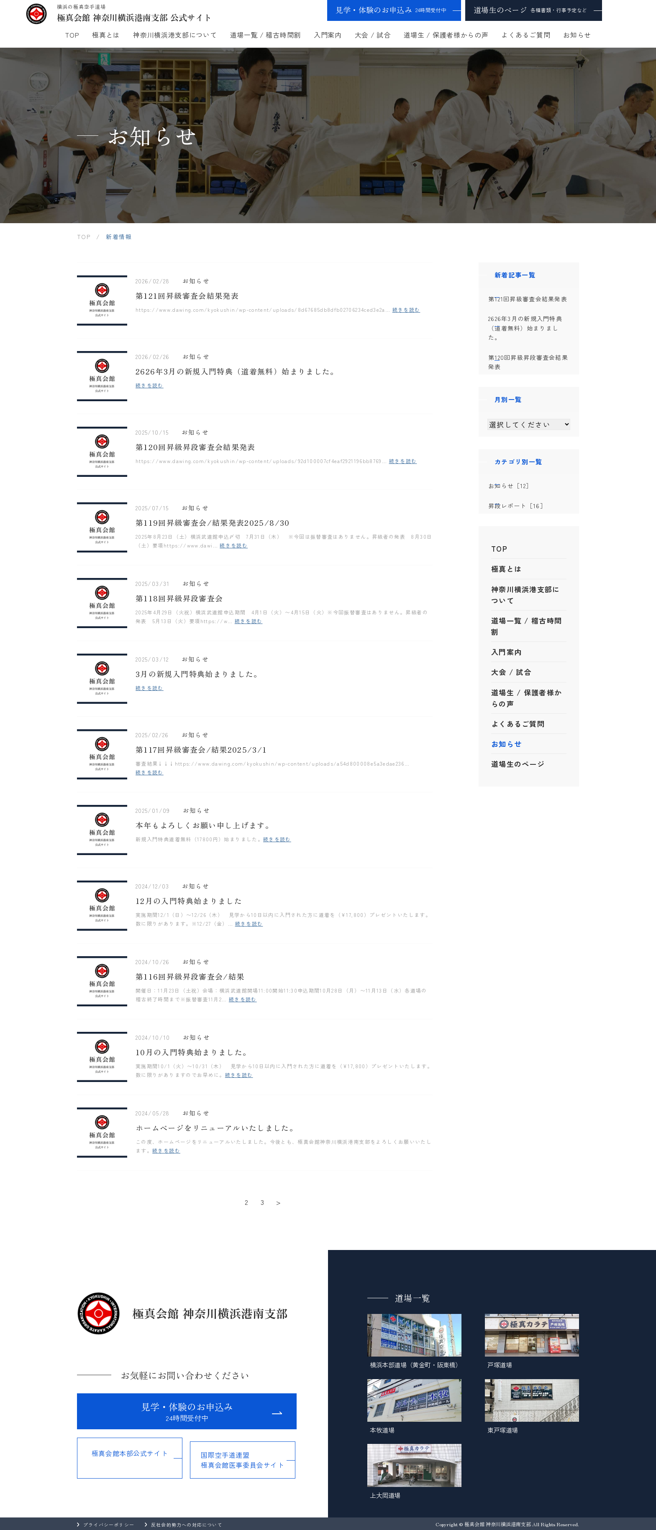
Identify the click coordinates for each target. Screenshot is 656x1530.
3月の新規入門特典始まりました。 (199, 674)
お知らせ (577, 35)
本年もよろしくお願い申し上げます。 (204, 825)
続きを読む (406, 310)
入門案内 (328, 35)
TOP (72, 35)
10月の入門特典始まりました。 (193, 1052)
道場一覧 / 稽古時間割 (265, 35)
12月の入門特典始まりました (189, 901)
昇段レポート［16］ (534, 528)
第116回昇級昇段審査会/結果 (190, 977)
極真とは (106, 35)
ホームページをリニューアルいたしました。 (216, 1128)
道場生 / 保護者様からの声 (446, 35)
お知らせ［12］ (527, 505)
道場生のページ (530, 9)
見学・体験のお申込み (391, 9)
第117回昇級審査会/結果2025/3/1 (201, 750)
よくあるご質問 (525, 35)
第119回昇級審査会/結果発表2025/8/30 (213, 523)
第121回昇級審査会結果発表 (187, 296)
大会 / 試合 (373, 35)
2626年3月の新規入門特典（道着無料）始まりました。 (237, 372)
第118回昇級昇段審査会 (179, 598)
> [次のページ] (278, 1202)
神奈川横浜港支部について (175, 35)
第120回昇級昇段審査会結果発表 (196, 447)
